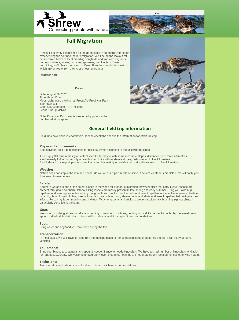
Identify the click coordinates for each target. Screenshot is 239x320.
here (55, 74)
